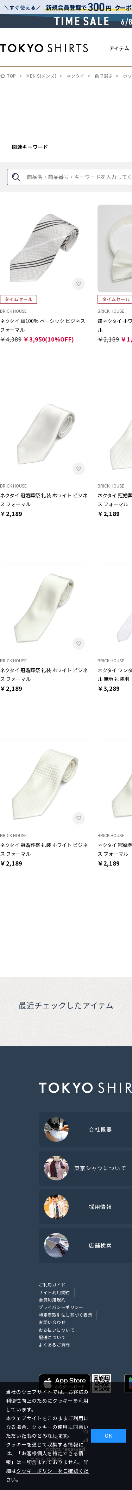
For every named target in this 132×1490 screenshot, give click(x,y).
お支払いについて (57, 1330)
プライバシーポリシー (61, 1307)
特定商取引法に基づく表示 (65, 1315)
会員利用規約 (52, 1300)
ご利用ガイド (52, 1284)
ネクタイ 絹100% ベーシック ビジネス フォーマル (42, 325)
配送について (52, 1337)
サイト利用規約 (54, 1292)
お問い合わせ (52, 1322)
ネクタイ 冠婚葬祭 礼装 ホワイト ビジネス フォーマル (44, 500)
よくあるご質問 (54, 1344)
